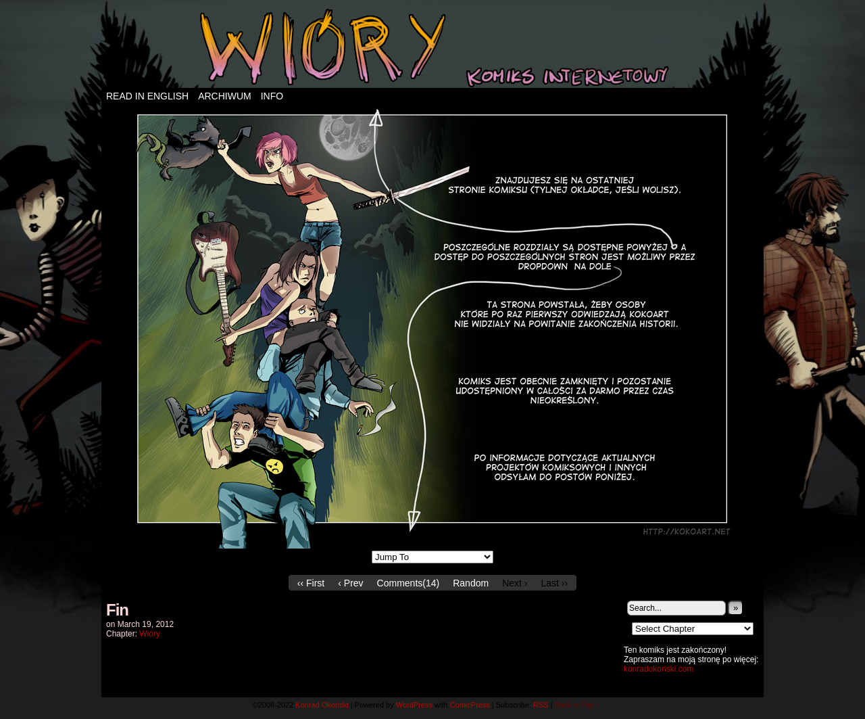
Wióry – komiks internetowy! (432, 47)
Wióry (149, 634)
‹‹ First (310, 583)
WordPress (414, 705)
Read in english (147, 96)
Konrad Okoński (321, 705)
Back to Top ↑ (577, 705)
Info (272, 96)
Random (471, 583)
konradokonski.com (658, 669)
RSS (541, 705)
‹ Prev (350, 583)
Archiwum (224, 96)
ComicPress (470, 705)
